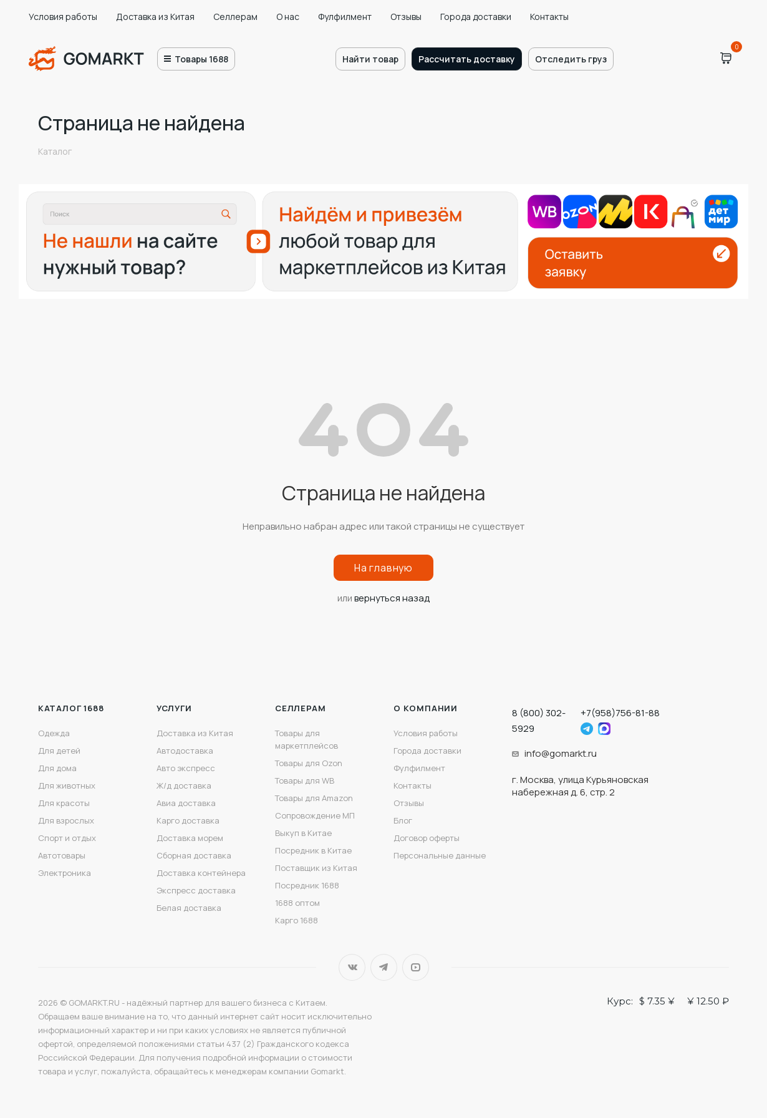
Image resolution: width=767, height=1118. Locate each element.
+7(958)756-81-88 (620, 712)
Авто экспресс (186, 768)
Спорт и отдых (67, 837)
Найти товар (370, 59)
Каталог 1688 (71, 708)
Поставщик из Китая (316, 867)
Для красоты (64, 803)
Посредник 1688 (307, 885)
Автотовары (61, 855)
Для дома (57, 768)
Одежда (54, 733)
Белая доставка (189, 907)
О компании (425, 708)
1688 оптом (297, 902)
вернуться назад (392, 598)
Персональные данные (439, 855)
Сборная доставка (194, 855)
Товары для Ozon (308, 763)
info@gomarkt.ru (560, 753)
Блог (402, 820)
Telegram (383, 967)
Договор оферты (426, 837)
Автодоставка (185, 750)
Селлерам (235, 16)
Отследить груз (571, 59)
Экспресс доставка (196, 890)
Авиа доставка (186, 803)
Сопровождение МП (315, 815)
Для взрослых (66, 820)
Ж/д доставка (184, 785)
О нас (287, 16)
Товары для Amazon (314, 798)
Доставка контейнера (201, 872)
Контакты (549, 16)
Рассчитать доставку (466, 59)
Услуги (174, 708)
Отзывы (406, 16)
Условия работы (63, 16)
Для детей (59, 750)
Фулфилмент (345, 16)
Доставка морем (190, 837)
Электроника (64, 872)
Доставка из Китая (155, 16)
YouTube (415, 967)
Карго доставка (188, 820)
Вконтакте (352, 967)
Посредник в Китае (313, 850)
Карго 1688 (296, 920)
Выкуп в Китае (303, 832)
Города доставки (475, 16)
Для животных (66, 785)
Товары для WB (304, 780)
